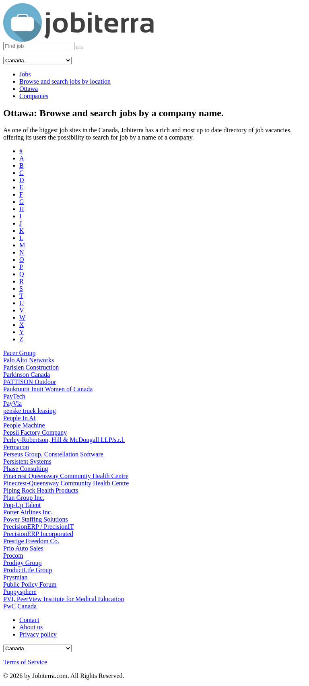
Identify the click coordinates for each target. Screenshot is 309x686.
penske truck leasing (29, 410)
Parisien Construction (31, 367)
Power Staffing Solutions (35, 519)
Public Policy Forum (29, 584)
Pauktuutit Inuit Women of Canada (48, 389)
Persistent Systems (27, 461)
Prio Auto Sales (23, 548)
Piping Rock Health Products (40, 490)
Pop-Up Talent (22, 504)
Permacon (16, 447)
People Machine (24, 425)
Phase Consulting (25, 468)
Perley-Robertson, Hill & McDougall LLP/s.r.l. (64, 439)
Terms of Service (25, 662)
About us (31, 627)
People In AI (19, 418)
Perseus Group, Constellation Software (53, 454)
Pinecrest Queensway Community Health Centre (65, 475)
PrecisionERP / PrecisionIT (38, 526)
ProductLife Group (27, 570)
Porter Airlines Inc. (27, 512)
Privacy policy (38, 634)
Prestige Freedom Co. (31, 541)
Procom (13, 555)
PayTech (14, 396)
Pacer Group (19, 352)
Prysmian (15, 577)
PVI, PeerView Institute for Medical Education (63, 599)
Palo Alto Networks (28, 360)
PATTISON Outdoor (29, 381)
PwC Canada (20, 606)
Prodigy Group (22, 562)
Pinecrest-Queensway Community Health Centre (66, 483)
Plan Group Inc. (23, 497)
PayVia (12, 403)
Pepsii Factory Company (35, 432)
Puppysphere (20, 591)
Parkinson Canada (26, 374)
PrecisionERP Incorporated (38, 533)
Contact (29, 619)
